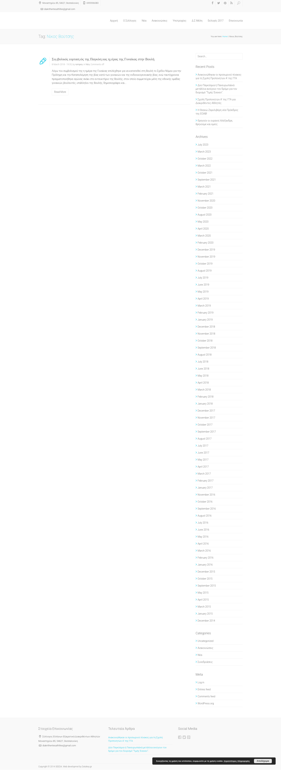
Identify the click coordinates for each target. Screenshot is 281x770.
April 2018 (203, 382)
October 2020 (205, 207)
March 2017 (204, 473)
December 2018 (206, 326)
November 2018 (206, 333)
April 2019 (203, 298)
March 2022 (204, 165)
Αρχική (114, 20)
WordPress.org (206, 703)
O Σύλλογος (130, 20)
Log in (201, 682)
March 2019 (204, 305)
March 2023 (204, 151)
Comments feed (206, 696)
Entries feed (204, 689)
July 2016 (203, 522)
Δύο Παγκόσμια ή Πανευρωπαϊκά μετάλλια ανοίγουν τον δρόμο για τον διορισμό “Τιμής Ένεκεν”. (216, 89)
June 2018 (203, 368)
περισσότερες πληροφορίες (237, 761)
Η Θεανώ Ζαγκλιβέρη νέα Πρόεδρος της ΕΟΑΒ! (217, 112)
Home (225, 36)
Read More (60, 91)
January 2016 (205, 564)
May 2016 (203, 536)
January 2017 (205, 487)
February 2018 (206, 396)
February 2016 (206, 557)
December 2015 (206, 571)
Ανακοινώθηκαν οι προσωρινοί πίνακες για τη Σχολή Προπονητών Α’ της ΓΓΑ (218, 76)
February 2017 (206, 480)
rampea (79, 64)
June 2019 (203, 284)
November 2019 (206, 256)
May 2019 (203, 291)
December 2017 (206, 410)
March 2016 (204, 550)
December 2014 (206, 620)
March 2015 (204, 606)
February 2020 (206, 242)
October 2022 (205, 158)
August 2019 (205, 270)
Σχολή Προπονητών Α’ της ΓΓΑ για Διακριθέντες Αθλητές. (216, 101)
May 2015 (203, 592)
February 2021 (206, 193)
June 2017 (203, 452)
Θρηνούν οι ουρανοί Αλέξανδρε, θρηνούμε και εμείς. (214, 122)
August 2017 (205, 438)
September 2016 (207, 508)
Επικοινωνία (236, 20)
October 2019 (205, 263)
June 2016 (203, 529)
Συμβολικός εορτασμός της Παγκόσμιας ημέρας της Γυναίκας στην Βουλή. (103, 59)
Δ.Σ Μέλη (197, 20)
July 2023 (203, 144)
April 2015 (203, 599)
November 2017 (206, 417)
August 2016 (205, 515)
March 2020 (204, 235)
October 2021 (205, 172)
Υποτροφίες (179, 20)
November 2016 (206, 494)
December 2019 (206, 249)
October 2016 (205, 501)
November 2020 (206, 200)
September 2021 (207, 179)
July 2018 (203, 361)
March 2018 (204, 389)
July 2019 (203, 277)
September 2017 (207, 431)
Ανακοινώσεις (160, 20)
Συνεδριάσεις (205, 662)
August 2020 (205, 214)
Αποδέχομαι (263, 761)
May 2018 (203, 375)
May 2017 (203, 459)
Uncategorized (206, 641)
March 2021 (204, 186)
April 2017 (203, 466)
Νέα (144, 20)
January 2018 (205, 403)
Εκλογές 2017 (215, 20)
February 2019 (206, 312)
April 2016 (203, 543)
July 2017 (203, 445)
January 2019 (205, 319)
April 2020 (203, 228)
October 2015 (205, 578)
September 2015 (207, 585)
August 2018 (205, 354)
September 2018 (207, 347)
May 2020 (203, 221)
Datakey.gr (87, 766)
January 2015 (205, 613)
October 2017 (205, 424)
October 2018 (205, 340)
